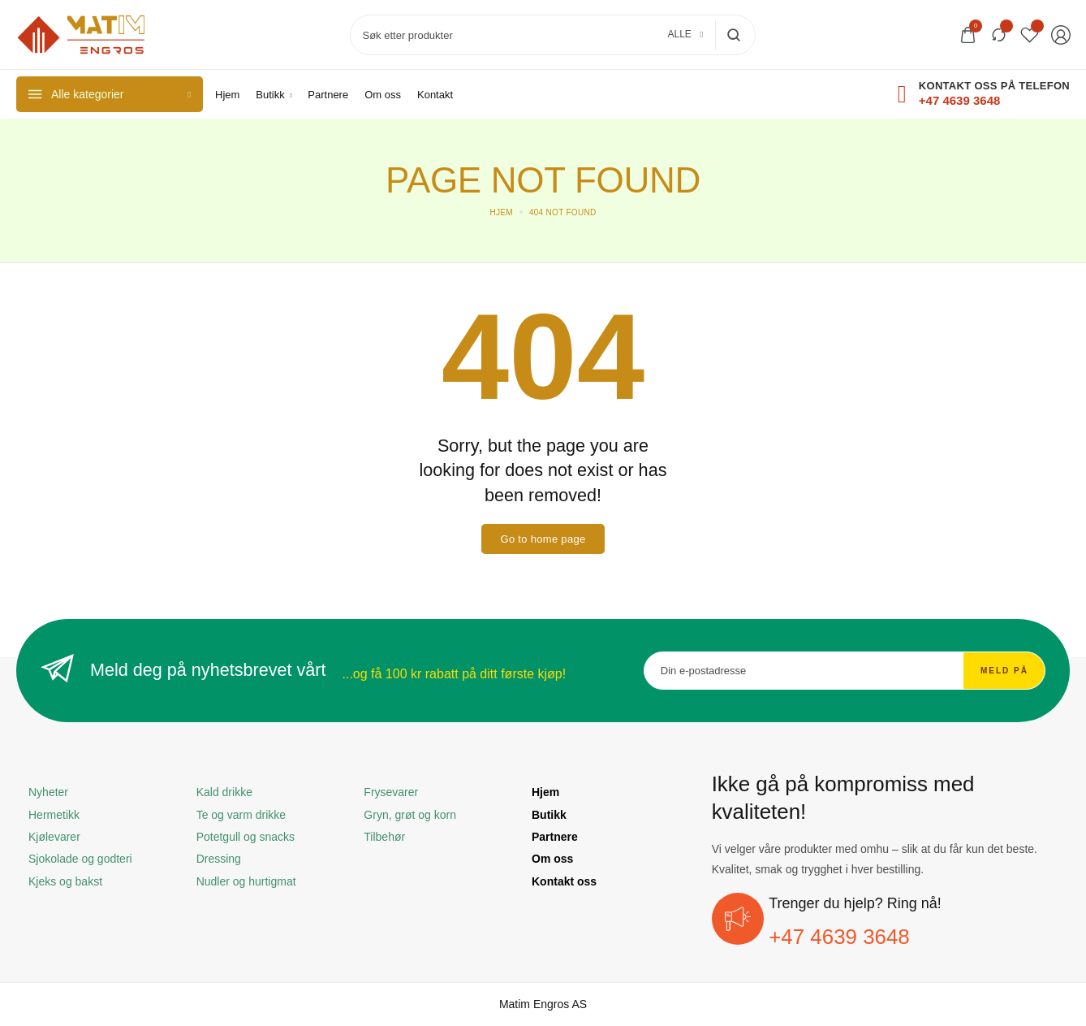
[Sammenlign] (998, 34)
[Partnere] (328, 95)
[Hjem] (227, 95)
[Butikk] (273, 95)
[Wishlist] (1029, 34)
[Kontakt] (435, 95)
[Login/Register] (1061, 35)
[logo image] (81, 33)
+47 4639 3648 (839, 936)
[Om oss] (382, 95)
